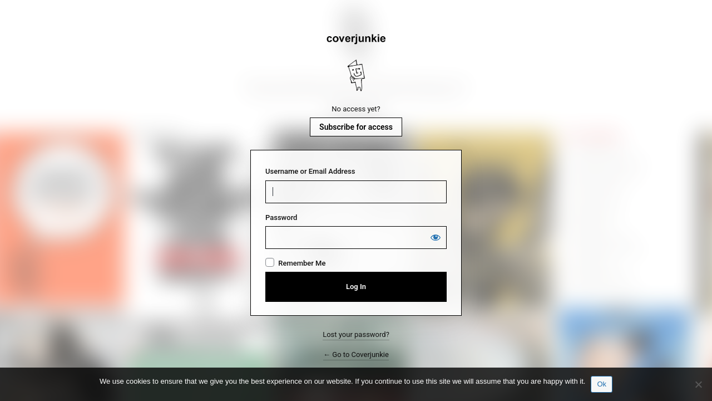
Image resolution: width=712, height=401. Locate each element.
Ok (601, 384)
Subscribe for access (356, 127)
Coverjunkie (356, 63)
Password (281, 217)
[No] (698, 384)
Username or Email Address (310, 171)
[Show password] (435, 237)
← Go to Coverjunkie (356, 354)
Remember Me (301, 263)
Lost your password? (356, 334)
